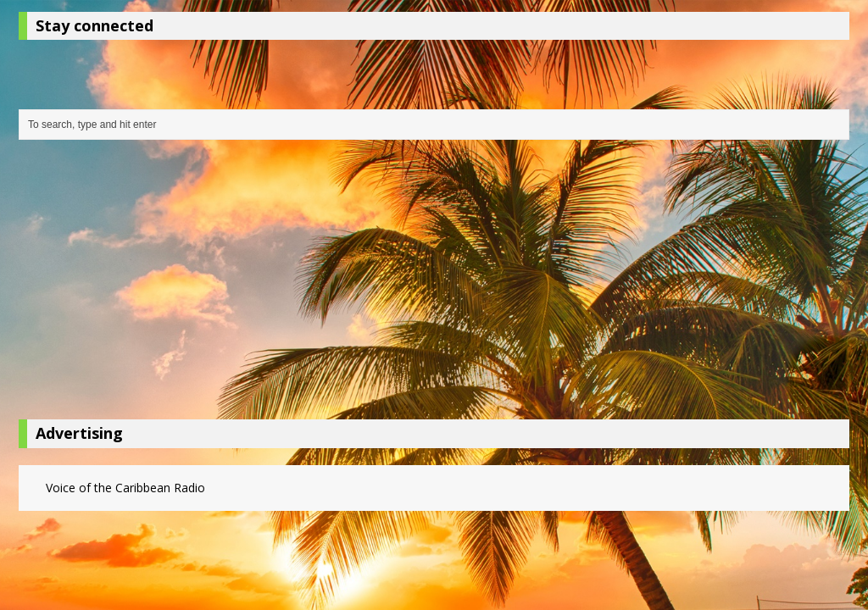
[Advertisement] (434, 283)
